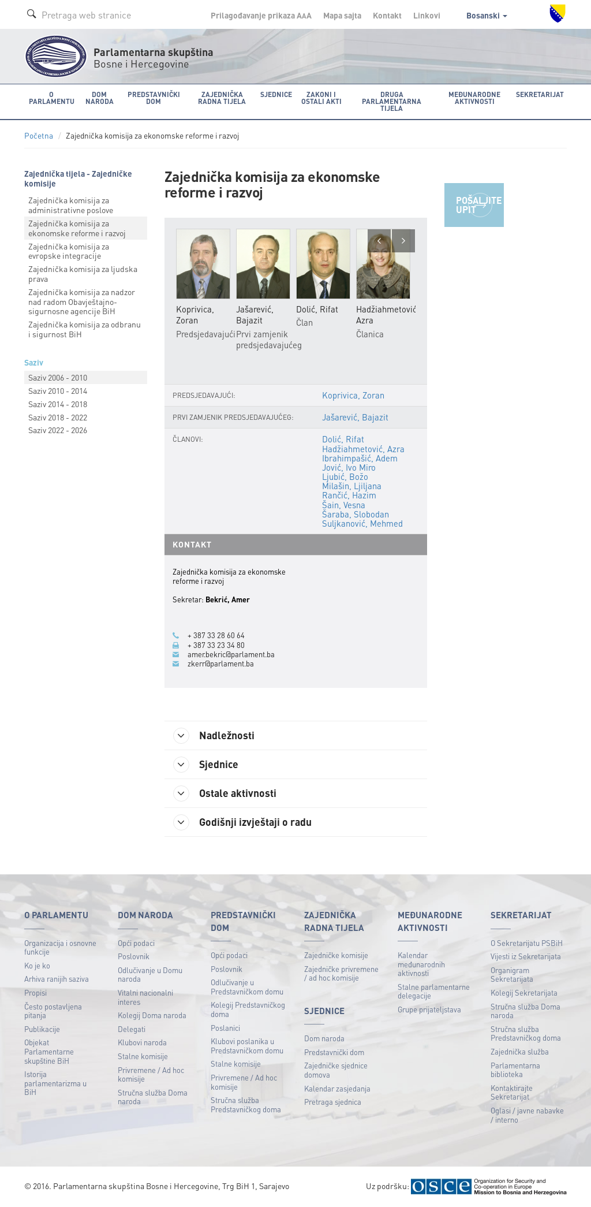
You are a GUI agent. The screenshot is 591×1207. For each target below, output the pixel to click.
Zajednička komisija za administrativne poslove (70, 205)
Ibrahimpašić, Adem (360, 458)
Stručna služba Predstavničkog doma (246, 1104)
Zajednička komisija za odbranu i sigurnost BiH (84, 329)
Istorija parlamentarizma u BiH (55, 1083)
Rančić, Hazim (349, 495)
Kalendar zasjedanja (337, 1088)
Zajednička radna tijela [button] (222, 98)
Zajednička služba (520, 1051)
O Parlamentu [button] (51, 98)
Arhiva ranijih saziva (56, 979)
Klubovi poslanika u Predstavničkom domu (247, 1045)
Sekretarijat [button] (540, 94)
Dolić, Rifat (343, 439)
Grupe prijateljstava (429, 1009)
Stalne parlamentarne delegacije (434, 991)
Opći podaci (136, 943)
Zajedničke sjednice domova (336, 1069)
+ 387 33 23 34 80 (216, 645)
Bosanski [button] (486, 15)
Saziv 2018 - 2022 (57, 417)
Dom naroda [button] (99, 98)
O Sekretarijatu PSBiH (527, 943)
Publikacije (42, 1029)
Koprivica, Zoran (353, 395)
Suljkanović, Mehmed (362, 523)
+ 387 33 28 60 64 (216, 635)
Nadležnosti (214, 736)
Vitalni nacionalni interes (145, 997)
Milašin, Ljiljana (351, 485)
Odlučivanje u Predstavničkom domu (247, 986)
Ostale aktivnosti (224, 793)
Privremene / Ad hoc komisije (151, 1074)
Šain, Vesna (343, 505)
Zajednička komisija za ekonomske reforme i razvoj (77, 228)
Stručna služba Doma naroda (153, 1097)
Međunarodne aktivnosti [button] (474, 98)
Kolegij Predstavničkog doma (248, 1009)
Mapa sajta (342, 15)
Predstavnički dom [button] (154, 98)
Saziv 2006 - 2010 (57, 377)
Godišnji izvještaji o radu (242, 822)
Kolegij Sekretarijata (524, 992)
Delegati (131, 1029)
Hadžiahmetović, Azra (363, 449)
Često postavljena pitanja (53, 1010)
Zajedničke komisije (336, 955)
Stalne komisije (143, 1056)
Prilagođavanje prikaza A (261, 15)
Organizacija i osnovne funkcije (60, 947)
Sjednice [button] (276, 94)
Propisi (35, 992)
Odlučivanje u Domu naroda (150, 974)
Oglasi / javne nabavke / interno (527, 1114)
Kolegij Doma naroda (152, 1015)
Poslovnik (133, 956)
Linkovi (426, 15)
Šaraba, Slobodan (355, 514)
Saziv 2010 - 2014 (57, 390)
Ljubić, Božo (345, 476)
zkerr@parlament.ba (221, 663)
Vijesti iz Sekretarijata (526, 956)
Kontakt (387, 15)
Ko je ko (37, 965)
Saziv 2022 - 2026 (57, 429)
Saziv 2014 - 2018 (57, 403)
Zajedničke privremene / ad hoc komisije (341, 973)
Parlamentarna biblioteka (515, 1069)
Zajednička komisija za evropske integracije (68, 251)
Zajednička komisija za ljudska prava (82, 273)
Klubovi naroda (142, 1042)
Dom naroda (324, 1038)
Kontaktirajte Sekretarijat (512, 1092)
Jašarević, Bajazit (355, 417)
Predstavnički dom (334, 1052)
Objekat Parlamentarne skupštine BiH (49, 1051)
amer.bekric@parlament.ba (231, 654)
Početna (38, 135)
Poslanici (225, 1028)
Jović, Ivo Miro (349, 467)
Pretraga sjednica (332, 1102)
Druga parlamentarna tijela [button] (391, 101)
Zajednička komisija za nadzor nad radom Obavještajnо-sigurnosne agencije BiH (81, 301)
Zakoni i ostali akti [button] (321, 98)
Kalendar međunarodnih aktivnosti (421, 964)
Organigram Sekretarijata (512, 974)
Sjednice (205, 765)
